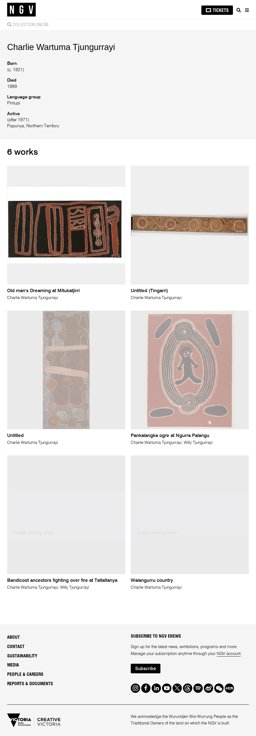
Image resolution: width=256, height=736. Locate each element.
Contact (15, 646)
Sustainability (22, 656)
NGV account (229, 654)
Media (13, 665)
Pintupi (13, 103)
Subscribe (145, 669)
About (13, 637)
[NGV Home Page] (21, 10)
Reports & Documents (30, 684)
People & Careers (25, 674)
